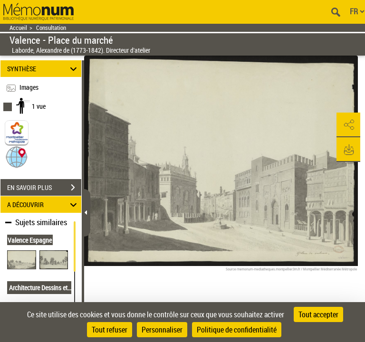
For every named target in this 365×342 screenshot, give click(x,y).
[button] (17, 156)
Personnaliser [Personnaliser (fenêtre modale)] (162, 329)
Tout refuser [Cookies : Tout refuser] (109, 329)
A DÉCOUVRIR (43, 204)
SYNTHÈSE (43, 68)
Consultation (51, 28)
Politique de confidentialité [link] (237, 329)
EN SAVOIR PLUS (44, 187)
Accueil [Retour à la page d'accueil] (18, 28)
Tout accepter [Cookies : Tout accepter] (318, 314)
